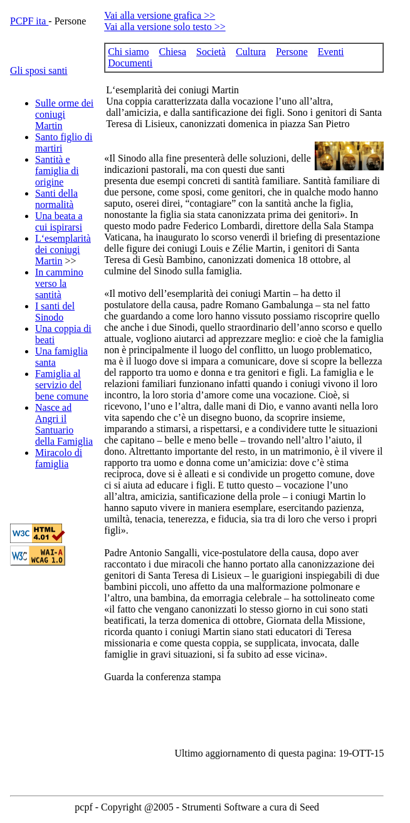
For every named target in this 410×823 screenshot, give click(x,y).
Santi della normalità (56, 199)
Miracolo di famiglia (58, 458)
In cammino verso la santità (59, 283)
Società (211, 51)
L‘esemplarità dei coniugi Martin (63, 249)
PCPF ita (29, 21)
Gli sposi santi (39, 70)
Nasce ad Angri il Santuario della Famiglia (64, 424)
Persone (292, 51)
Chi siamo (128, 51)
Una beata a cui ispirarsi (59, 221)
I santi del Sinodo (55, 312)
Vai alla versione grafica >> (159, 15)
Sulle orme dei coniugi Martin (64, 114)
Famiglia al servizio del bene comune (61, 384)
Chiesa (172, 51)
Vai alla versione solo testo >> (165, 26)
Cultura (251, 51)
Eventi (331, 51)
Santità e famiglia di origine (57, 170)
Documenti (130, 63)
